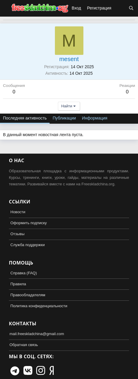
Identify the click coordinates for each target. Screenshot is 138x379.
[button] (5, 8)
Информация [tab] (94, 118)
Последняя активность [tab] (25, 118)
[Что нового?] (120, 8)
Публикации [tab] (64, 118)
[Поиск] (131, 8)
